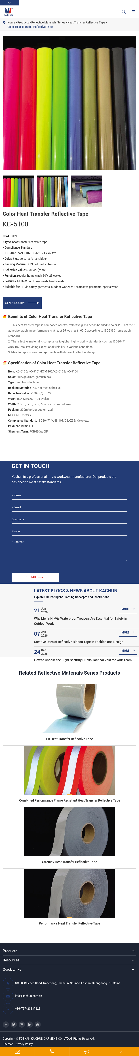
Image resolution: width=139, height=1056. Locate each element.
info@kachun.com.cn (22, 996)
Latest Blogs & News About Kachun (75, 590)
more (128, 609)
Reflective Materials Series (48, 22)
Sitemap (8, 1044)
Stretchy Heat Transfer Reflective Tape (69, 862)
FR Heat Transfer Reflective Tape (69, 739)
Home (11, 22)
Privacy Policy (24, 1044)
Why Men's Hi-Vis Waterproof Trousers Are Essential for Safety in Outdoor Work (80, 621)
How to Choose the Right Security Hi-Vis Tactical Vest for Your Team (83, 660)
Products (23, 22)
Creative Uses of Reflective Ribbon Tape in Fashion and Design (78, 642)
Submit (34, 577)
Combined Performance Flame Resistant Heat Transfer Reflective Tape (69, 800)
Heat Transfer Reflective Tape (86, 22)
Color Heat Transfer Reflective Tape (30, 27)
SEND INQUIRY (22, 303)
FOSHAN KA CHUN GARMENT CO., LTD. (44, 1038)
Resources (11, 960)
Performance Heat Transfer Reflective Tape (69, 923)
